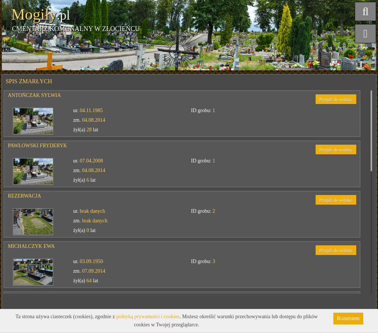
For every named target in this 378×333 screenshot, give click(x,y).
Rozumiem (348, 318)
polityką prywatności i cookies (147, 316)
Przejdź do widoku (336, 99)
